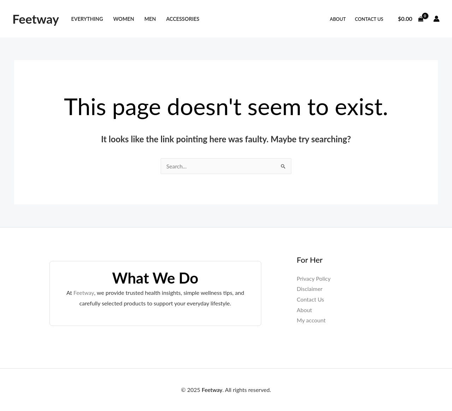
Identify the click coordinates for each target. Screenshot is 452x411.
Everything (87, 19)
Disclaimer (309, 289)
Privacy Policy (314, 278)
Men (150, 19)
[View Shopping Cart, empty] (410, 19)
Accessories (182, 19)
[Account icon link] (436, 19)
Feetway (35, 18)
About (338, 19)
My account (311, 320)
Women (123, 19)
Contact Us (369, 19)
